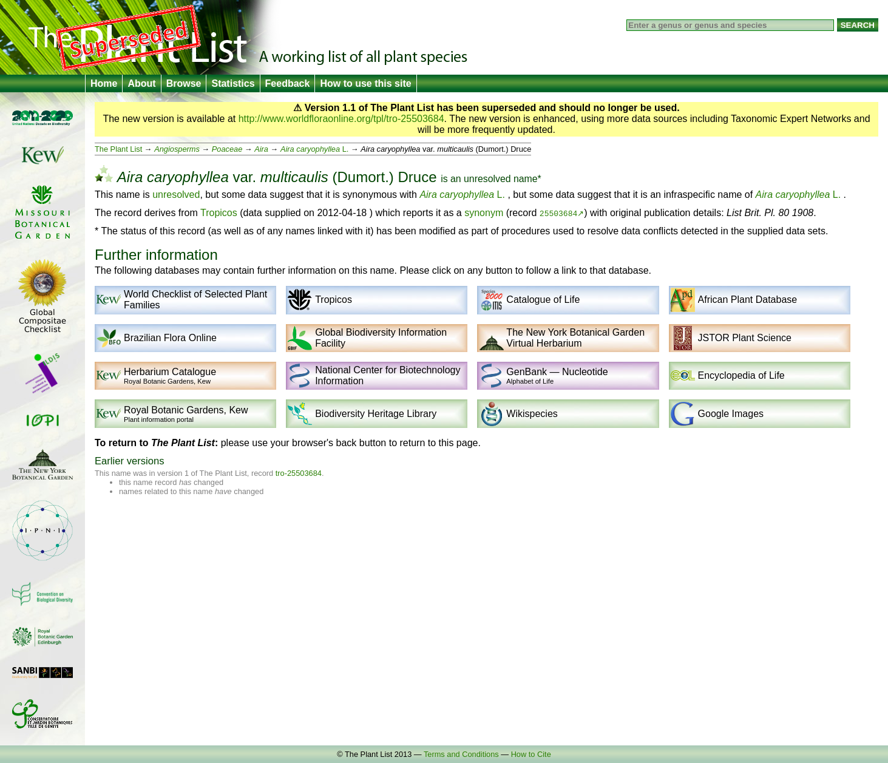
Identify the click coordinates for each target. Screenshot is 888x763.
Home (103, 83)
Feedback (287, 83)
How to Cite (531, 754)
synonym (483, 213)
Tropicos (218, 213)
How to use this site (365, 83)
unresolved (487, 179)
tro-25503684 (299, 473)
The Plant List (118, 149)
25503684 (558, 213)
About (141, 83)
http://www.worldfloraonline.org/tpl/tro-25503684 (341, 119)
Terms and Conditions (461, 754)
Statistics (232, 83)
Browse (184, 83)
